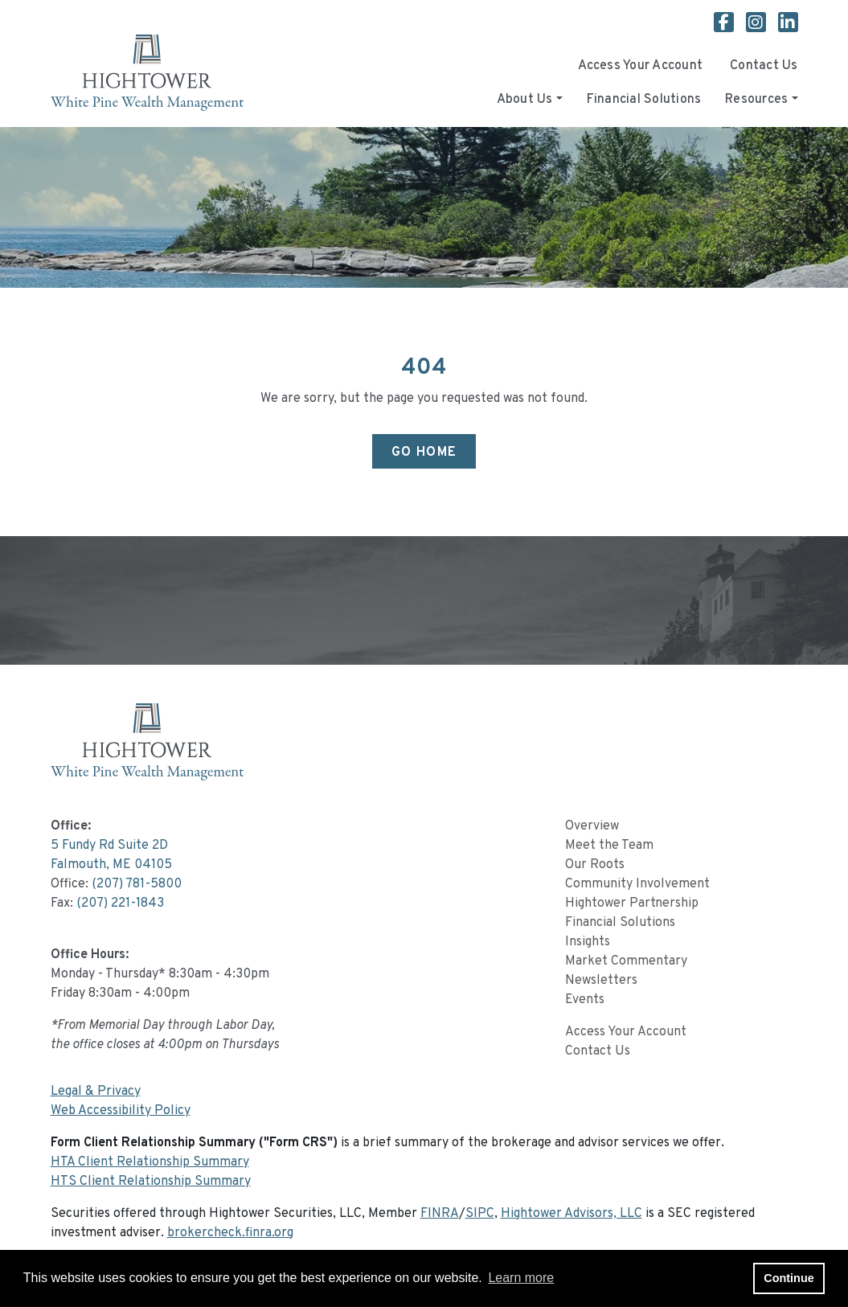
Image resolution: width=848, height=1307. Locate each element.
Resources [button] (756, 100)
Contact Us (763, 66)
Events (584, 1000)
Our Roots (595, 865)
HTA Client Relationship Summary (150, 1162)
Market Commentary (626, 961)
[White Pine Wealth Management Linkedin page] (788, 25)
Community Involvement (637, 884)
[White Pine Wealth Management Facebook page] (730, 25)
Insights (587, 942)
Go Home (424, 453)
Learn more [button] (521, 1277)
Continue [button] (788, 1278)
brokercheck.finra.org (230, 1233)
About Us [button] (525, 100)
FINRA (439, 1214)
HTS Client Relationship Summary (151, 1182)
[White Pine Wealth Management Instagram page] (762, 25)
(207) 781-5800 (137, 884)
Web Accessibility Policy (120, 1111)
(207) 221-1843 (120, 903)
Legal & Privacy (96, 1092)
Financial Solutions (644, 100)
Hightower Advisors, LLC (571, 1214)
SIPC (479, 1214)
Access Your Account (640, 66)
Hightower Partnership (631, 903)
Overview (592, 826)
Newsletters (601, 981)
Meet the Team (609, 846)
